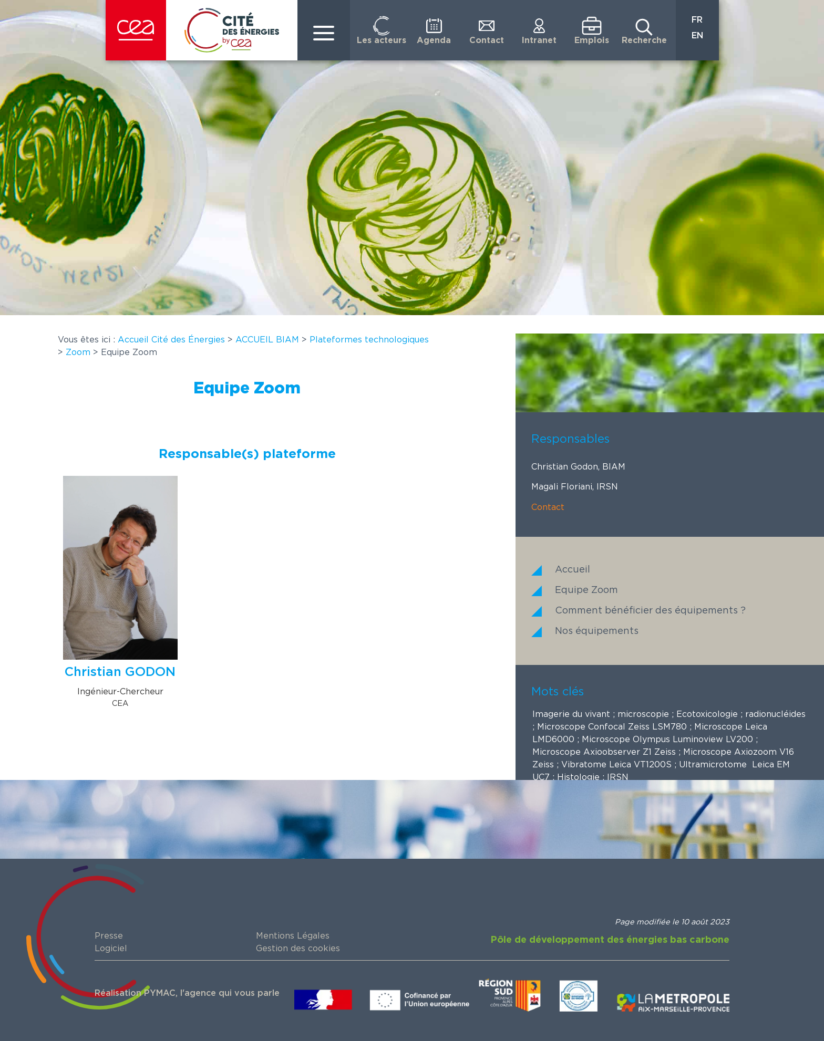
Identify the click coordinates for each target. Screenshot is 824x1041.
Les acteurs (381, 40)
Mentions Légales (292, 936)
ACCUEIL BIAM (267, 340)
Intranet (539, 40)
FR (697, 20)
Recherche (644, 40)
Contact (486, 40)
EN (697, 36)
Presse (109, 936)
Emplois (591, 40)
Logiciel (111, 948)
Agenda (434, 40)
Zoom (78, 352)
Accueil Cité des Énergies (171, 340)
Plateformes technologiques (369, 340)
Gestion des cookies (298, 948)
